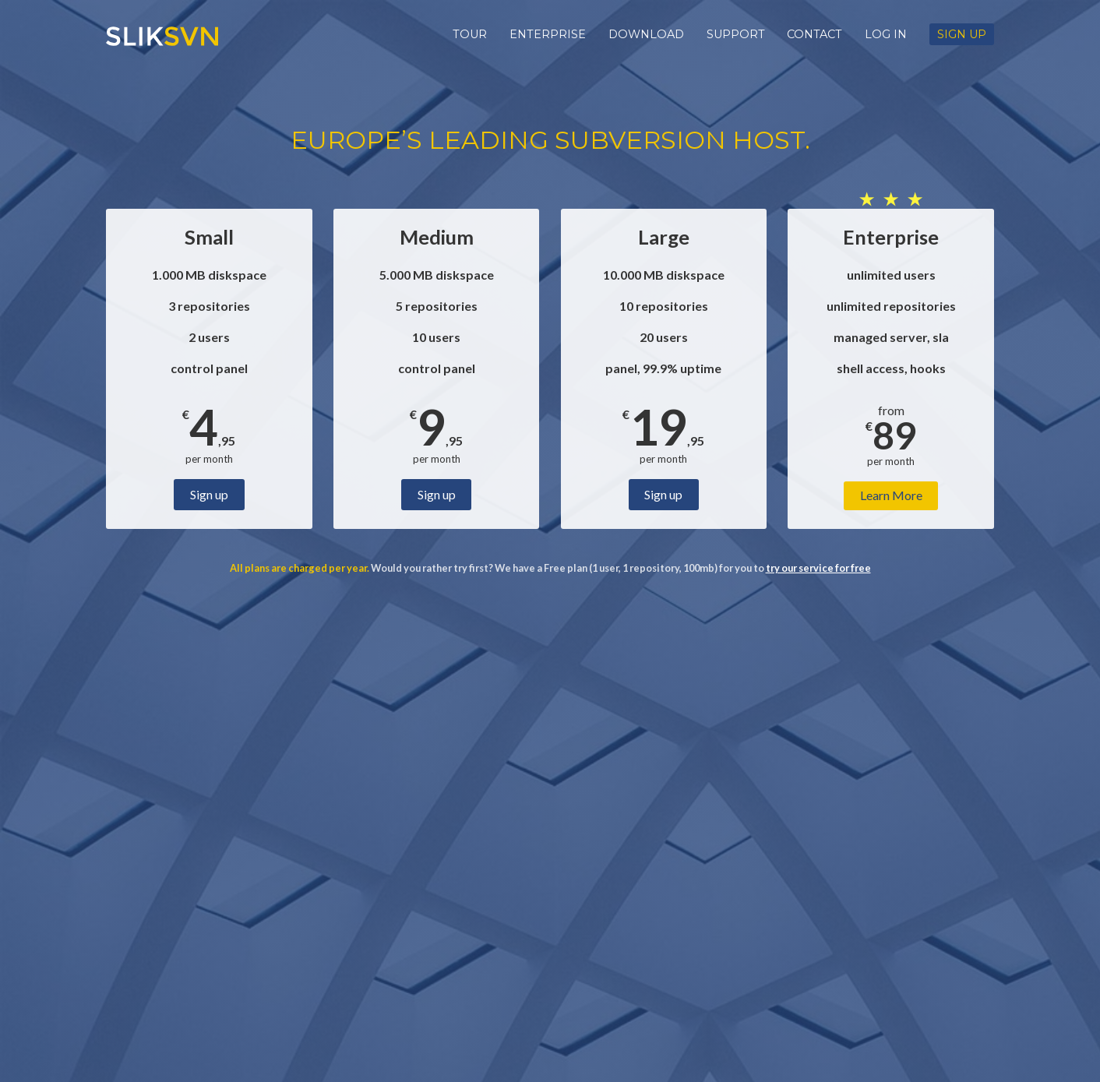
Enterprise (547, 34)
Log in (886, 34)
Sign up (961, 34)
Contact (814, 34)
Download (646, 34)
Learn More (891, 495)
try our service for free (818, 568)
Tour (470, 34)
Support (736, 34)
